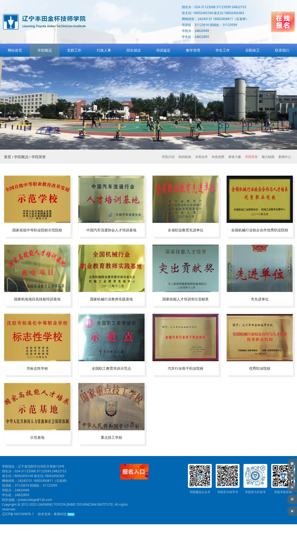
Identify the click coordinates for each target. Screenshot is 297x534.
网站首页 (15, 50)
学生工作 (223, 50)
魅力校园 (268, 157)
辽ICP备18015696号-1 (18, 523)
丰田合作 (201, 157)
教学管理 (193, 50)
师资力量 (234, 157)
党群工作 (74, 50)
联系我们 (282, 50)
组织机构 (184, 157)
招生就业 (133, 50)
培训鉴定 (163, 50)
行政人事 (104, 50)
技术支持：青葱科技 (52, 523)
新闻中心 (284, 157)
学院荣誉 (251, 157)
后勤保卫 (252, 50)
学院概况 (44, 50)
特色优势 (218, 157)
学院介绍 (168, 157)
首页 (7, 156)
